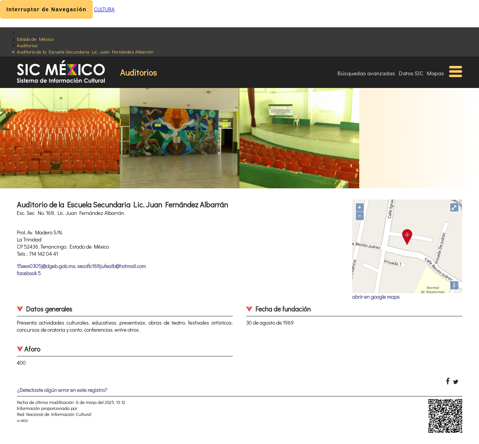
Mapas (435, 73)
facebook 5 (29, 273)
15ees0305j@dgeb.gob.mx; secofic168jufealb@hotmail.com (81, 266)
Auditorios (27, 45)
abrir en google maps (376, 296)
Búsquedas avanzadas (366, 73)
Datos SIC (411, 73)
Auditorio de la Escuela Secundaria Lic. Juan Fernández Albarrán (85, 51)
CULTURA (104, 9)
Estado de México (35, 39)
